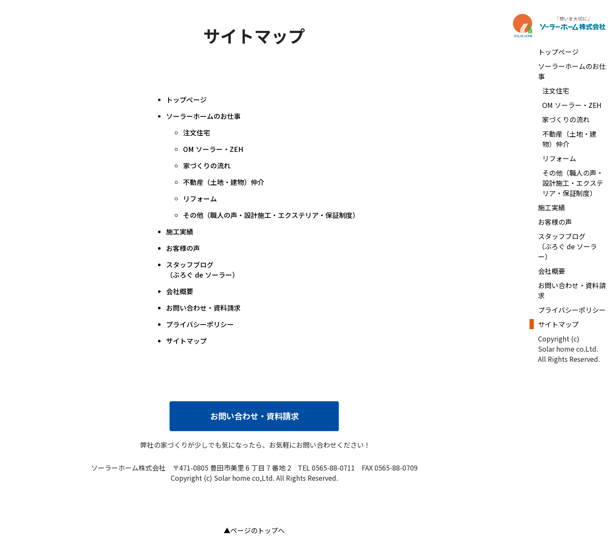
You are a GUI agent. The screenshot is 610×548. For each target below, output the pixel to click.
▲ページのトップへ (254, 530)
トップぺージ (186, 99)
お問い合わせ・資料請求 (254, 416)
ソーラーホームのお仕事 (203, 116)
